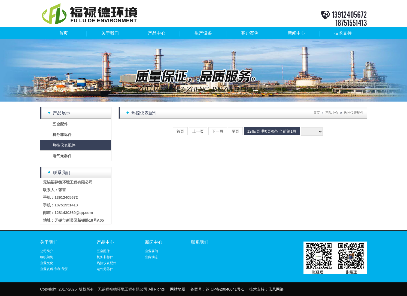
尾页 (235, 131)
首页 (63, 33)
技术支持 (343, 33)
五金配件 (60, 124)
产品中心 (156, 33)
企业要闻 (151, 251)
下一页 (217, 131)
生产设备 (203, 33)
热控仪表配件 (64, 145)
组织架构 (46, 257)
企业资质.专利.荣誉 (54, 269)
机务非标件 (62, 134)
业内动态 (151, 257)
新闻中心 (296, 33)
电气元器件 (62, 156)
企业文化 (46, 263)
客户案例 (250, 33)
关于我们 (110, 33)
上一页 (198, 131)
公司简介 (46, 251)
